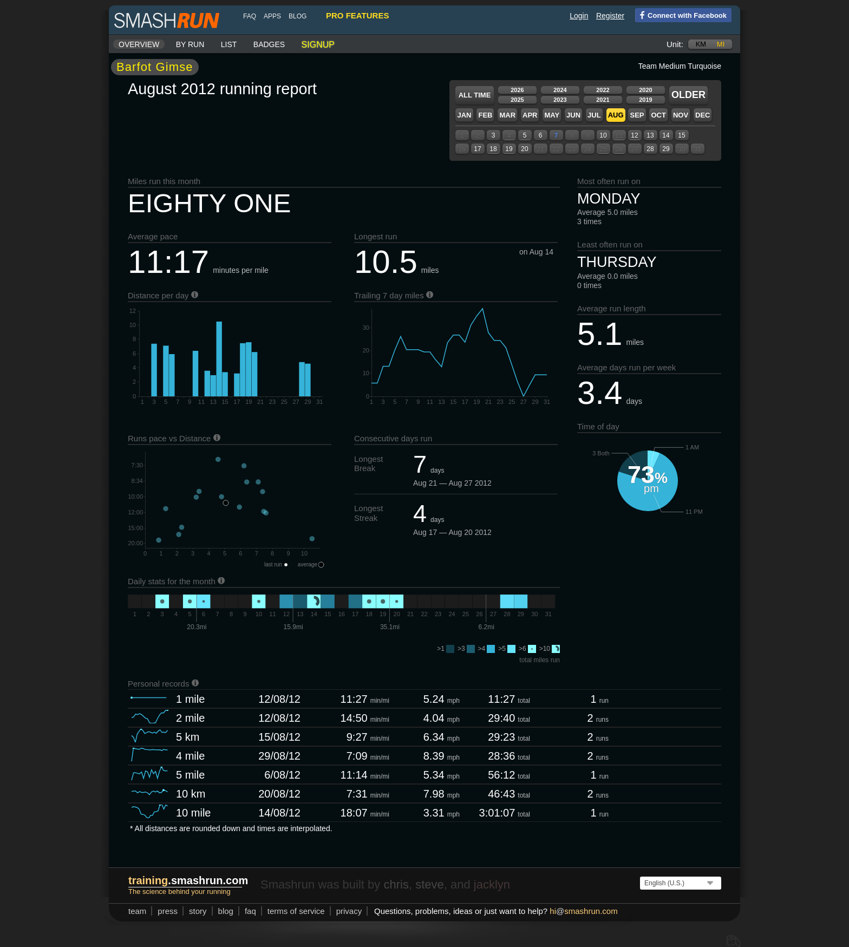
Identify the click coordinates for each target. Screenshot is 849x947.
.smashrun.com (188, 880)
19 (508, 149)
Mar (507, 115)
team (137, 911)
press (168, 911)
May (551, 115)
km (701, 44)
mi (720, 44)
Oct (658, 115)
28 (650, 149)
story (198, 911)
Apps (272, 16)
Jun (573, 115)
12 (634, 135)
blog (297, 16)
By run (190, 44)
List (229, 44)
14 (665, 135)
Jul (594, 115)
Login (579, 15)
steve (429, 884)
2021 (602, 99)
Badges (269, 44)
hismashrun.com (583, 911)
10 (602, 135)
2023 (559, 99)
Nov (680, 115)
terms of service (296, 911)
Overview (139, 44)
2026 (517, 90)
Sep (637, 115)
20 (524, 149)
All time (475, 95)
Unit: (675, 44)
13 (650, 135)
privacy (349, 911)
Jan (464, 115)
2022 (602, 90)
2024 (559, 90)
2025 (517, 99)
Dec (702, 115)
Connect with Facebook (681, 14)
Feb (485, 115)
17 (477, 149)
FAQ (249, 16)
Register (610, 15)
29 (665, 149)
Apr (530, 115)
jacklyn (492, 884)
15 (681, 135)
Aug (616, 115)
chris (395, 884)
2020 (645, 90)
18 (493, 149)
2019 (645, 99)
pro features (357, 15)
